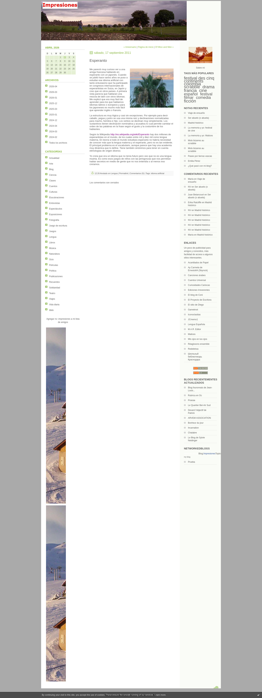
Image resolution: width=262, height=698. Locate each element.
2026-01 (53, 97)
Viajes (52, 299)
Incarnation (193, 428)
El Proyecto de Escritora (199, 300)
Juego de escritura (58, 225)
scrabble (192, 87)
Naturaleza (54, 254)
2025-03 (53, 109)
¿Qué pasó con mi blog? (200, 166)
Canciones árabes (197, 275)
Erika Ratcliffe (194, 202)
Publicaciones (56, 276)
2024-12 (53, 120)
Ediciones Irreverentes (199, 290)
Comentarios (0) (137, 173)
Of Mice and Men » (164, 47)
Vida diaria (54, 304)
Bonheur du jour (195, 423)
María (191, 179)
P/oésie (191, 400)
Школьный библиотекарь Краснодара (195, 357)
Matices (191, 334)
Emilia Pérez (194, 161)
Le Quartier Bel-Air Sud (199, 405)
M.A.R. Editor (194, 329)
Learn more (160, 695)
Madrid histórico (195, 123)
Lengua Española (196, 324)
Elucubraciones (56, 197)
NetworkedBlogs (191, 453)
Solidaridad (54, 287)
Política (52, 270)
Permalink (123, 173)
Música (52, 248)
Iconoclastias (194, 314)
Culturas (53, 192)
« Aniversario (130, 47)
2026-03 (53, 92)
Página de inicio (145, 47)
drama (209, 87)
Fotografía (54, 220)
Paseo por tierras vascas (200, 156)
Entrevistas (54, 203)
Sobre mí (200, 68)
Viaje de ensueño (196, 113)
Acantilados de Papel (198, 262)
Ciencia (52, 175)
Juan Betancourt (196, 194)
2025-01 (53, 114)
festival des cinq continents (199, 79)
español (191, 94)
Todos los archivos (58, 143)
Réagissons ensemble (198, 344)
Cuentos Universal (197, 280)
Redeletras (193, 349)
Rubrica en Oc (195, 395)
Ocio (51, 259)
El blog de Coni (195, 295)
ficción (190, 101)
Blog (51, 169)
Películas (53, 265)
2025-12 (53, 103)
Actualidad (54, 158)
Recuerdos (54, 282)
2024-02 (53, 137)
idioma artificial (157, 173)
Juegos (52, 231)
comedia (203, 97)
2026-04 (53, 86)
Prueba (191, 462)
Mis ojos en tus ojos (197, 339)
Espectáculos (55, 209)
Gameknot (193, 309)
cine (203, 90)
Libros (52, 242)
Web (51, 310)
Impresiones (209, 453)
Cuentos (53, 186)
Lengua (52, 237)
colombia (192, 84)
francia (190, 90)
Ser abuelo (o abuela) (198, 118)
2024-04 (53, 126)
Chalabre (192, 432)
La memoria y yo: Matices (200, 135)
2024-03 (53, 131)
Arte (51, 163)
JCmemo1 (193, 319)
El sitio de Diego (196, 304)
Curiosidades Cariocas (199, 285)
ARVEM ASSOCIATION (199, 418)
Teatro (52, 293)
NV (189, 187)
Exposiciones (55, 214)
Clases (52, 180)
